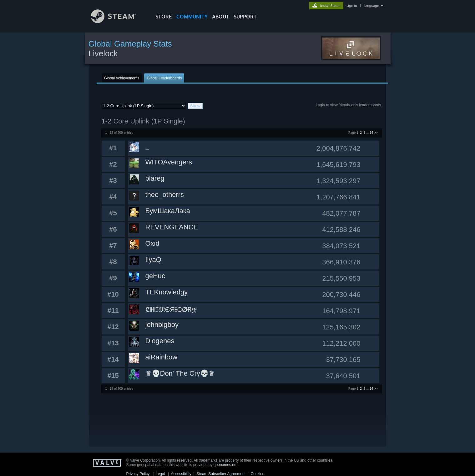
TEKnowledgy (166, 292)
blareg (154, 178)
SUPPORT (245, 16)
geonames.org (226, 465)
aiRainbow (161, 357)
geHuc (155, 276)
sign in (351, 5)
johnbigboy (162, 324)
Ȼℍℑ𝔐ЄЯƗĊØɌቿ (171, 309)
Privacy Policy (138, 474)
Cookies (257, 474)
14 (371, 132)
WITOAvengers (168, 162)
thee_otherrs (164, 194)
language (371, 5)
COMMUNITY (192, 16)
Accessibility (181, 474)
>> (376, 132)
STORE (163, 16)
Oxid (152, 243)
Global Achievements (121, 78)
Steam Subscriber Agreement (220, 474)
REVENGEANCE (171, 227)
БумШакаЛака (167, 211)
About (220, 16)
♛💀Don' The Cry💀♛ (180, 373)
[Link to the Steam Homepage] (118, 21)
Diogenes (159, 341)
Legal (160, 474)
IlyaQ (153, 259)
